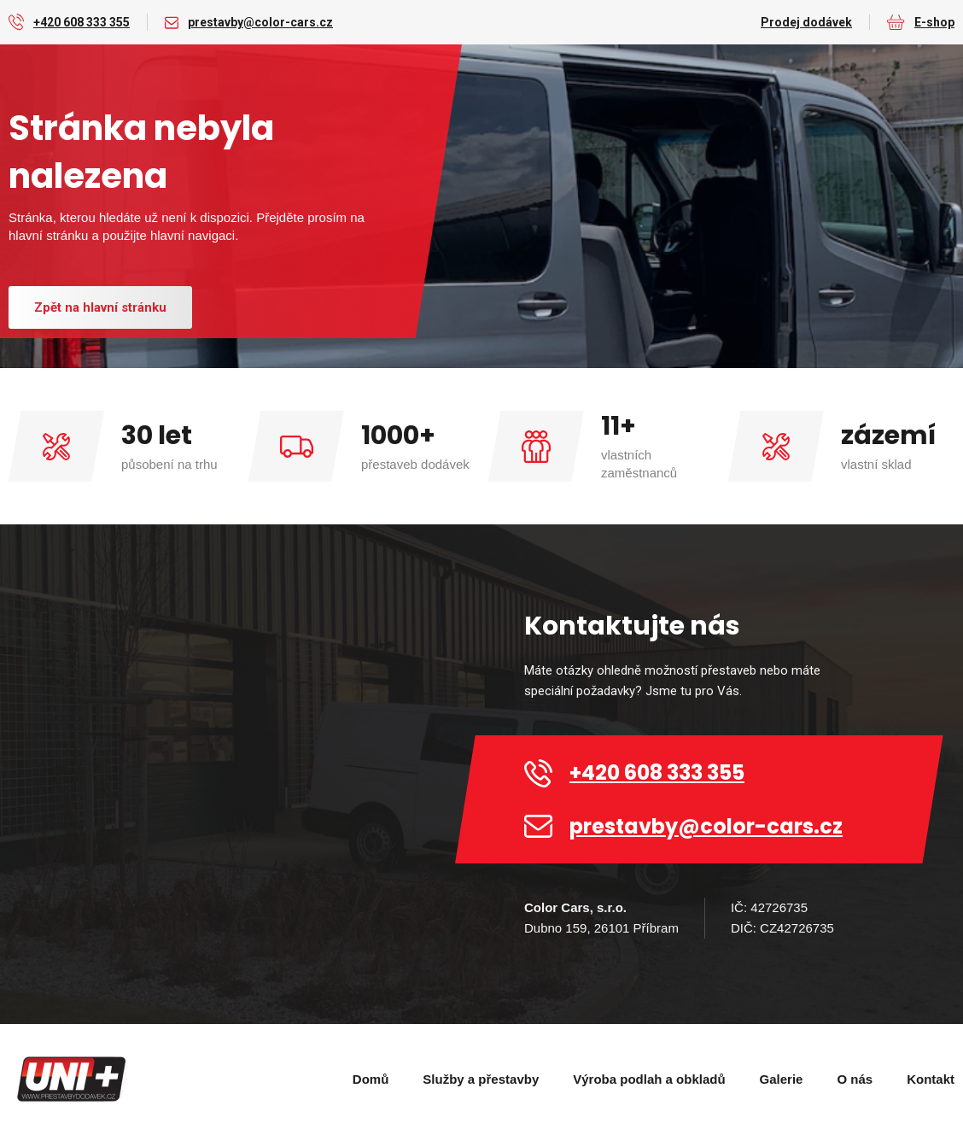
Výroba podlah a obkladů (649, 1079)
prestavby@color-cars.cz (260, 22)
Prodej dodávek (806, 22)
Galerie (781, 1079)
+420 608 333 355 (81, 22)
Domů (371, 1079)
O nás (855, 1079)
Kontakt (930, 1079)
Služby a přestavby (481, 1079)
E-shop (934, 22)
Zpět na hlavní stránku (100, 307)
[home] (73, 1079)
